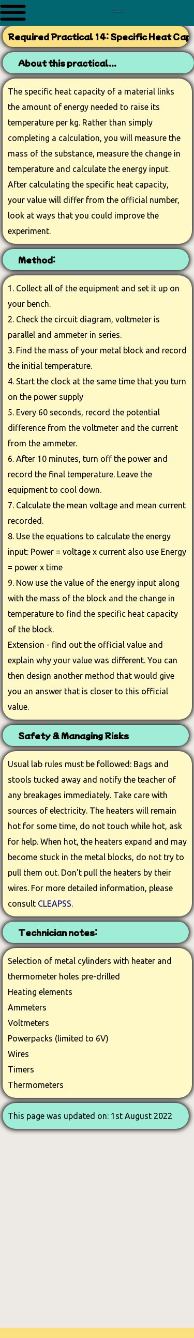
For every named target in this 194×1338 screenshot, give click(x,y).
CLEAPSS (54, 903)
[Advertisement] (97, 1231)
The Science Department (116, 7)
